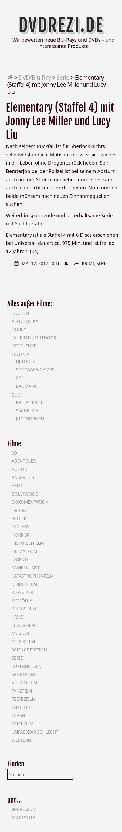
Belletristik (29, 403)
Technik (21, 354)
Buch (17, 395)
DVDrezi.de (61, 25)
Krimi (88, 263)
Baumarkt (27, 386)
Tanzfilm (22, 691)
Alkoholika (25, 321)
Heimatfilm (24, 551)
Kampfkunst (26, 568)
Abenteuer (24, 461)
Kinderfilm (24, 584)
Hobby (19, 329)
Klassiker (22, 592)
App (20, 378)
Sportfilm (23, 674)
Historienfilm (28, 543)
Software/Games (35, 370)
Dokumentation (30, 502)
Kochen (20, 313)
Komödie (22, 601)
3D (14, 453)
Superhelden (27, 666)
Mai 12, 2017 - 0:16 (41, 263)
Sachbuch (27, 411)
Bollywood (25, 494)
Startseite (23, 818)
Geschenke (24, 346)
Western (21, 740)
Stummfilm (24, 683)
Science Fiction (29, 650)
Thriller (21, 707)
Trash (18, 716)
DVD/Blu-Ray (35, 77)
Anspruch (23, 477)
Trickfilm (22, 724)
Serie (63, 77)
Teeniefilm (24, 699)
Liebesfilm (23, 625)
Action (20, 469)
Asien (18, 486)
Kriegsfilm (24, 609)
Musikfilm (23, 642)
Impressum (24, 809)
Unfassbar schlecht (35, 732)
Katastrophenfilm (33, 576)
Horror (21, 535)
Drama (19, 510)
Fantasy (20, 527)
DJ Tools (25, 362)
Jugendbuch (30, 419)
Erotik (19, 519)
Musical (21, 633)
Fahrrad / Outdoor (34, 338)
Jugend (20, 560)
